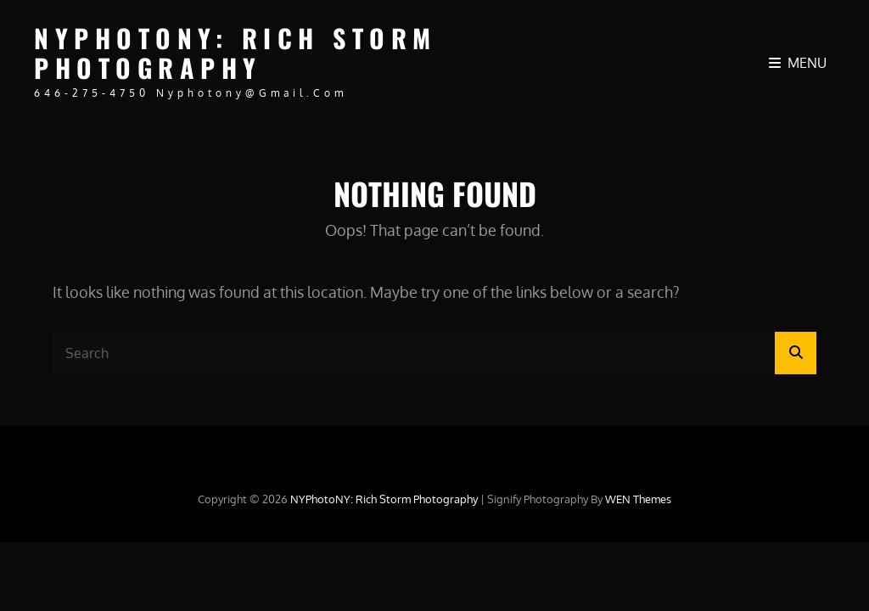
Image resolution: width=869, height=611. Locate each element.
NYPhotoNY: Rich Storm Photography (235, 53)
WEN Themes (638, 499)
